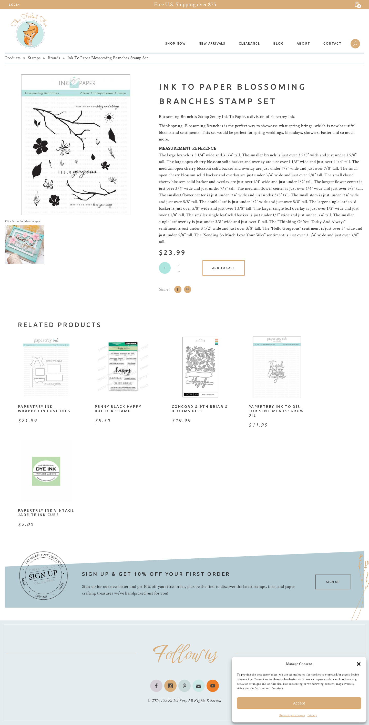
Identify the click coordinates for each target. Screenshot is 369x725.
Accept (299, 703)
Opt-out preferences (292, 715)
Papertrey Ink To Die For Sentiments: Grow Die (276, 411)
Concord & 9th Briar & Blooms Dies (200, 409)
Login (14, 4)
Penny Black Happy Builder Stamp (118, 409)
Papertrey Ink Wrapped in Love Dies (44, 409)
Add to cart (223, 267)
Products (13, 58)
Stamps (34, 58)
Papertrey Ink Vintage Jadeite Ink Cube (46, 512)
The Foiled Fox (173, 700)
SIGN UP (333, 581)
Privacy (312, 715)
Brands (54, 58)
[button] (358, 664)
